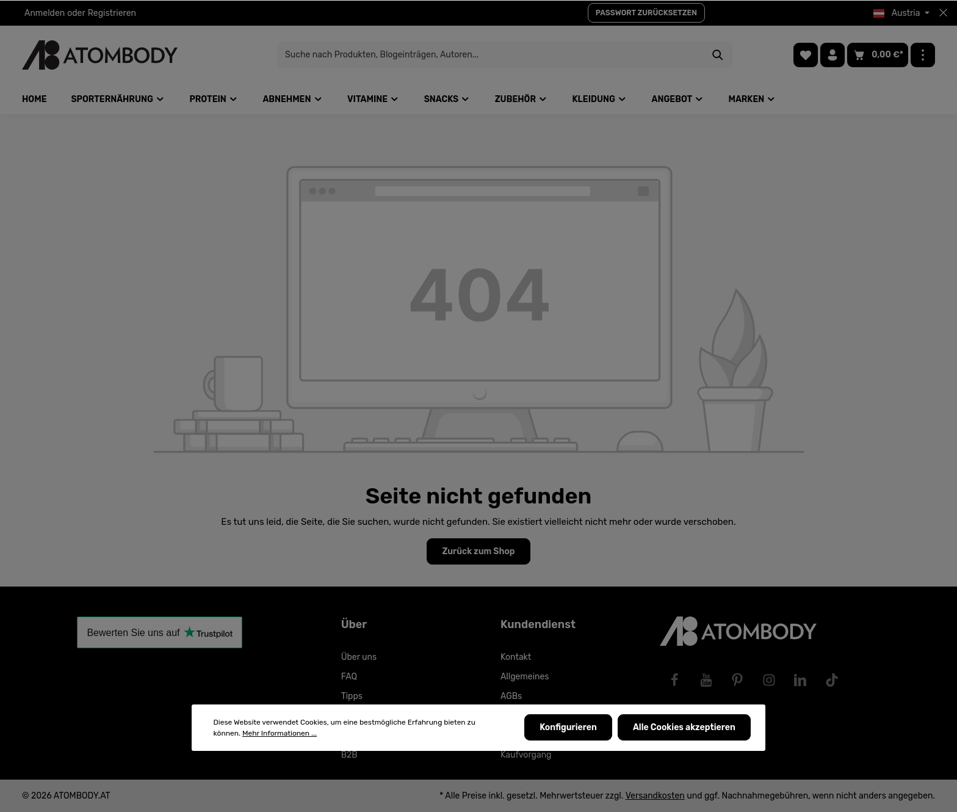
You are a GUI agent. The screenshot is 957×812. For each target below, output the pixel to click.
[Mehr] (923, 55)
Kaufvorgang (526, 755)
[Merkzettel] (805, 55)
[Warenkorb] (877, 55)
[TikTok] (832, 680)
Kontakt (515, 657)
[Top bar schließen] (943, 13)
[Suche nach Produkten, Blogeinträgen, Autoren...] (464, 55)
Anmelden (44, 13)
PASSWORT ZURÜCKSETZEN (646, 13)
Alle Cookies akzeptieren (685, 728)
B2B (349, 755)
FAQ (349, 676)
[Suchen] (691, 55)
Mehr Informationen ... (279, 734)
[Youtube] (706, 680)
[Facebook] (674, 680)
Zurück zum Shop (478, 551)
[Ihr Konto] (832, 55)
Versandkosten (655, 796)
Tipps (352, 696)
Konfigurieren (569, 728)
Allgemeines (524, 676)
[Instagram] (769, 680)
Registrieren (112, 13)
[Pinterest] (737, 680)
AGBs (511, 696)
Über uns (359, 657)
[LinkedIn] (800, 680)
